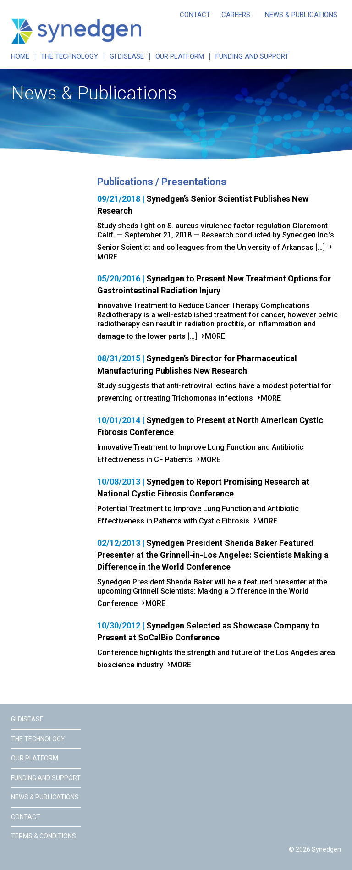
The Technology (69, 56)
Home (20, 56)
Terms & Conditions (43, 836)
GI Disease (127, 56)
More (215, 336)
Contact (195, 14)
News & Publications (301, 14)
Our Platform (179, 56)
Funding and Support (252, 56)
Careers (235, 14)
